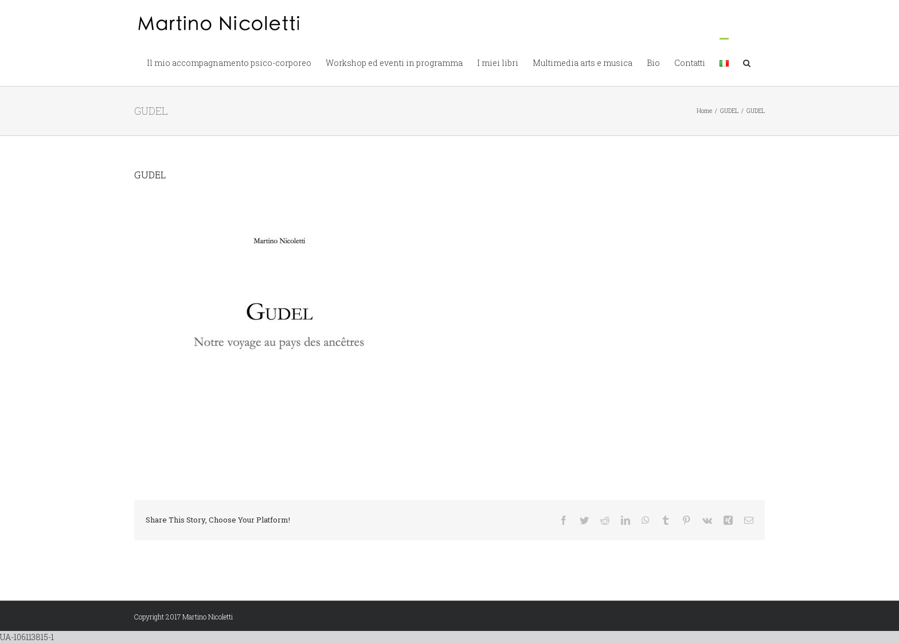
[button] (747, 62)
